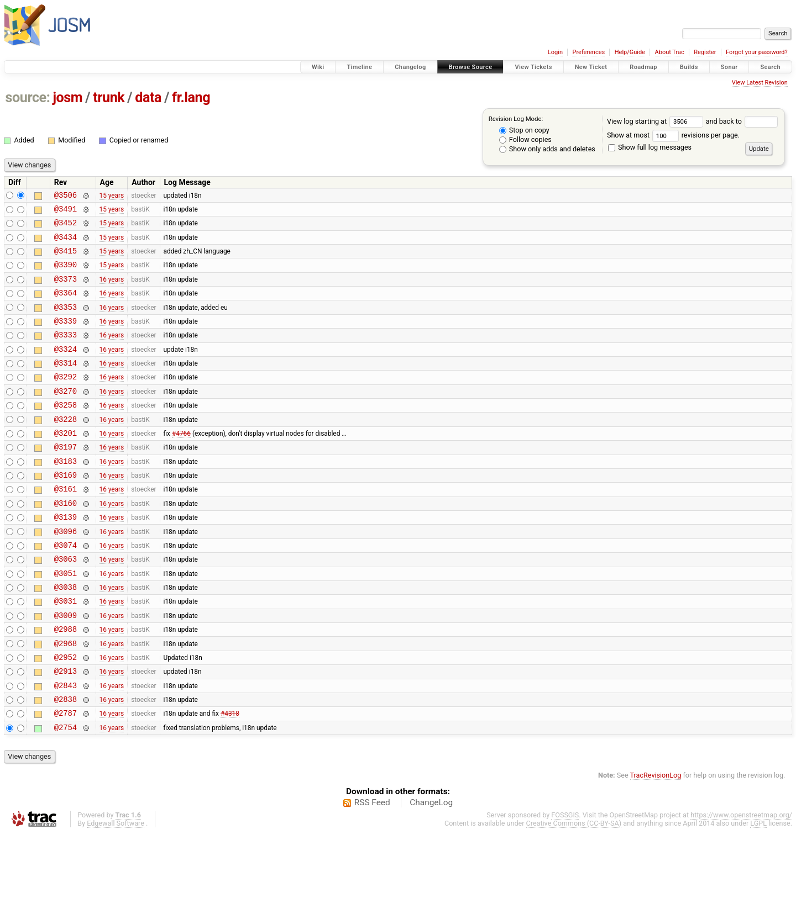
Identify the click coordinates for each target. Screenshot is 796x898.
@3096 (65, 572)
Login (555, 52)
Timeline (359, 67)
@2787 (65, 775)
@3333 (65, 352)
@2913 (65, 728)
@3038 (65, 635)
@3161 (65, 525)
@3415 (65, 258)
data (148, 97)
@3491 (65, 212)
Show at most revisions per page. (673, 135)
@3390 (65, 274)
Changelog (410, 67)
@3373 (65, 290)
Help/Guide (630, 52)
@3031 (65, 650)
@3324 (65, 368)
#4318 (230, 776)
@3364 (65, 305)
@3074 (65, 588)
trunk (108, 97)
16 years (111, 290)
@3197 (65, 478)
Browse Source (471, 67)
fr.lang (191, 97)
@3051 (65, 619)
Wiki (318, 67)
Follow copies (525, 139)
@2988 (65, 682)
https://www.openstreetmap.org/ (741, 879)
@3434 (65, 243)
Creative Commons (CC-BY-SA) (574, 888)
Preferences (588, 52)
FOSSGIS (565, 879)
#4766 (181, 462)
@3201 (65, 462)
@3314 (65, 384)
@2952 (65, 713)
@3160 (65, 541)
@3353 (65, 321)
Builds (689, 67)
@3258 (65, 431)
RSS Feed (372, 867)
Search (770, 67)
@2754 (65, 791)
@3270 (65, 415)
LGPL (758, 888)
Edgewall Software (115, 888)
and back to (742, 121)
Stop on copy (524, 130)
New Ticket (591, 67)
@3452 (65, 227)
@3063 (65, 603)
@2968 (65, 698)
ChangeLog (431, 867)
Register (705, 52)
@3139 (65, 556)
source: (28, 97)
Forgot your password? (757, 52)
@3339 (65, 337)
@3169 (65, 509)
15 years (111, 196)
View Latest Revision (760, 82)
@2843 (65, 744)
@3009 (65, 666)
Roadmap (643, 67)
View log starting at (656, 121)
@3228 (65, 447)
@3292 (65, 399)
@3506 (65, 196)
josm (67, 97)
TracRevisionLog (656, 840)
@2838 (65, 760)
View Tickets (533, 67)
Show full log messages (650, 147)
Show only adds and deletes (547, 149)
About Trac (669, 52)
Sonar (729, 67)
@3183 (65, 494)
